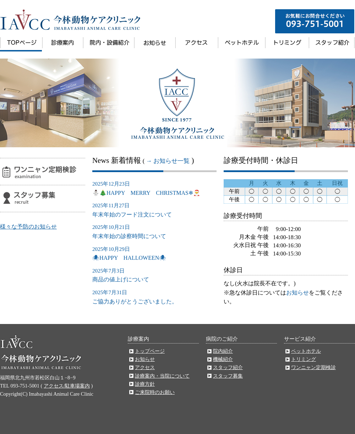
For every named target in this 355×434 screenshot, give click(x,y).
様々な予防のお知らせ (28, 227)
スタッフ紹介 (331, 44)
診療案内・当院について (62, 44)
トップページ (21, 44)
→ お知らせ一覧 (168, 161)
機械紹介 (223, 359)
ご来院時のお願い (155, 392)
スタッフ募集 (42, 198)
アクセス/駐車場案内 (67, 386)
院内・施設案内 (108, 44)
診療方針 (145, 384)
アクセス (196, 44)
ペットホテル (241, 44)
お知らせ (154, 44)
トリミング (286, 44)
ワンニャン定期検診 (42, 171)
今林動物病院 (71, 17)
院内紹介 (223, 351)
